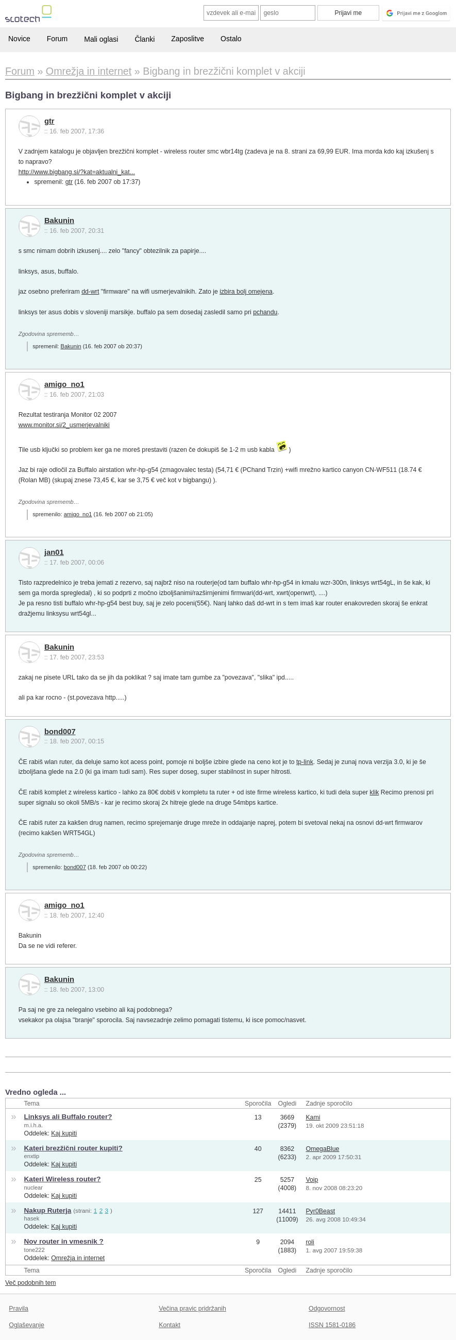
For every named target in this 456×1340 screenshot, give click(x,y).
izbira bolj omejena (246, 291)
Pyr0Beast (320, 1211)
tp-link (304, 762)
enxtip (32, 1156)
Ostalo (231, 39)
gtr (49, 121)
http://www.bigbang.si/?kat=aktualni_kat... (77, 172)
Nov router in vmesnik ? (64, 1241)
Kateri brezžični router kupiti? (73, 1148)
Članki (144, 39)
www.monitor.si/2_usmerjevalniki (64, 425)
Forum (57, 39)
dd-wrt (90, 291)
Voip (312, 1179)
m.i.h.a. (33, 1125)
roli (310, 1242)
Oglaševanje (26, 1325)
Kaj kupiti (64, 1133)
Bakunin (59, 220)
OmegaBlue (322, 1148)
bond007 (60, 731)
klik (374, 792)
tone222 (34, 1250)
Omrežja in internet (78, 1258)
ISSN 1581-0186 (332, 1325)
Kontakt (169, 1325)
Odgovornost (327, 1308)
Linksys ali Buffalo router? (68, 1117)
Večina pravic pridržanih (192, 1308)
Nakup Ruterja (48, 1210)
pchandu (265, 312)
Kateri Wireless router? (62, 1179)
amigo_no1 (64, 384)
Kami (313, 1117)
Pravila (18, 1308)
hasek (32, 1218)
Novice (19, 39)
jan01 (54, 552)
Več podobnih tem (30, 1282)
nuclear (33, 1187)
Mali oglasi (101, 39)
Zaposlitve (187, 39)
